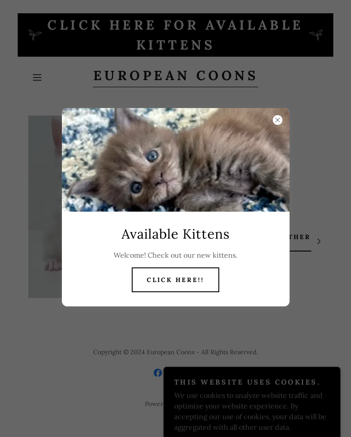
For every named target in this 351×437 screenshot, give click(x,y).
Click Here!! (175, 280)
